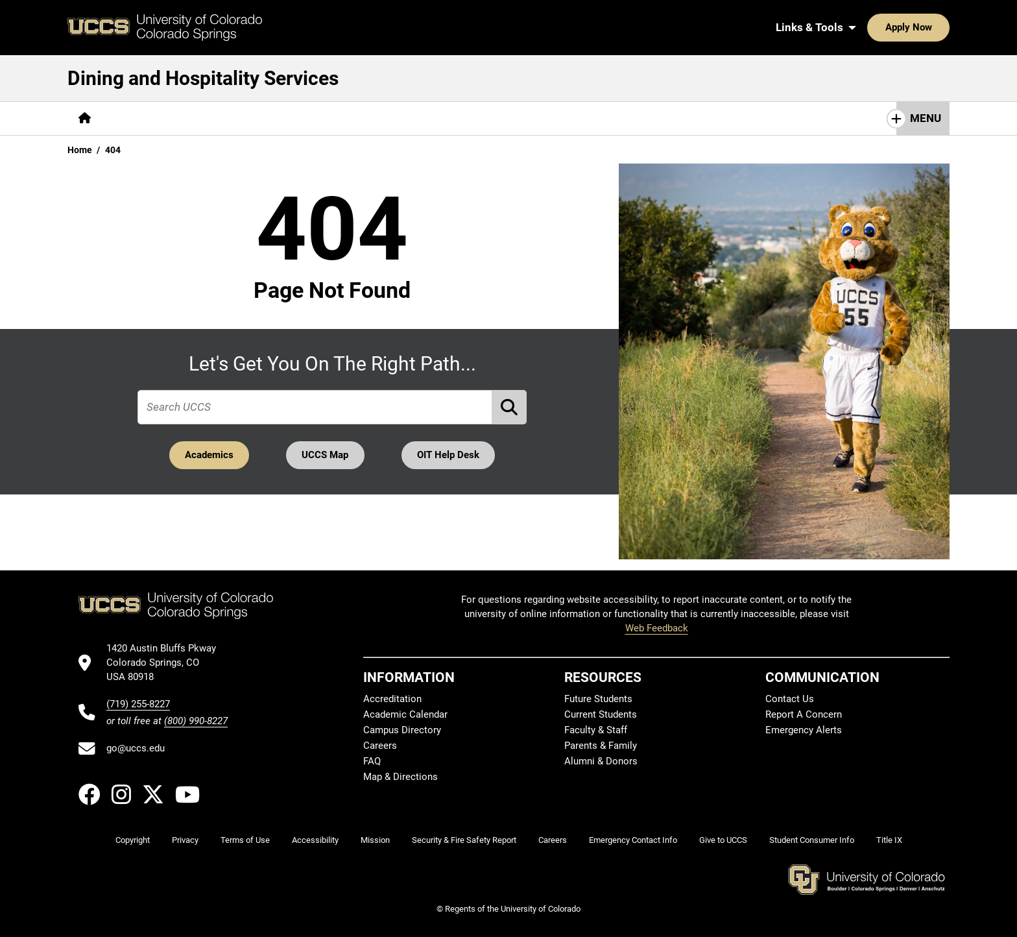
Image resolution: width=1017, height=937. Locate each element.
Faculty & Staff (595, 730)
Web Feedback (656, 628)
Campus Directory (402, 730)
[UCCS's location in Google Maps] (167, 663)
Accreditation (392, 699)
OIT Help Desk (449, 455)
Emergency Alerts (803, 730)
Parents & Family (600, 745)
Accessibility (315, 840)
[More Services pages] (215, 118)
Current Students (600, 714)
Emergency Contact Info (633, 840)
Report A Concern (803, 714)
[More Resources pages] (304, 118)
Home (79, 150)
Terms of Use (245, 840)
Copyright (132, 840)
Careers (380, 745)
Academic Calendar (405, 714)
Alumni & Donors (601, 761)
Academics (208, 455)
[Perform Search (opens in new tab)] (509, 407)
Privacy (185, 840)
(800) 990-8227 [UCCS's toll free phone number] (196, 721)
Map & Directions (400, 777)
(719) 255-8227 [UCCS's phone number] (138, 704)
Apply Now (868, 27)
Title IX (889, 840)
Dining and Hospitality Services (203, 78)
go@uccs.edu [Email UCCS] (135, 748)
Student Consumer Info (811, 840)
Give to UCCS (723, 840)
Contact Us (389, 118)
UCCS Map (325, 455)
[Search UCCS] (935, 27)
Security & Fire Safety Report (464, 840)
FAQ (372, 761)
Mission (375, 840)
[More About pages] (137, 118)
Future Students (598, 699)
